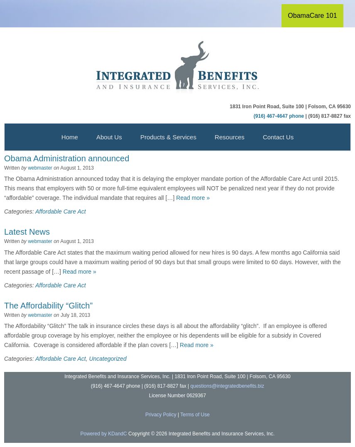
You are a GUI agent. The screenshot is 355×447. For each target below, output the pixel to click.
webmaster (40, 168)
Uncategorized (107, 358)
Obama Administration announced (66, 158)
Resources (230, 137)
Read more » (193, 197)
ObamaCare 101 (312, 15)
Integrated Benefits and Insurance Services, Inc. (178, 67)
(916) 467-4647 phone (279, 116)
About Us (109, 137)
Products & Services (168, 137)
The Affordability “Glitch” (48, 305)
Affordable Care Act (60, 211)
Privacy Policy (160, 415)
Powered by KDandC (104, 434)
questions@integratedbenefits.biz (227, 386)
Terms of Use (195, 415)
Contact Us (278, 137)
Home (69, 137)
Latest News (27, 231)
